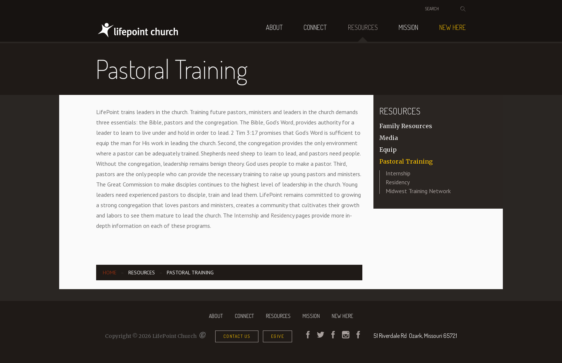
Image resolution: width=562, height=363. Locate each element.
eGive (277, 336)
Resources (363, 27)
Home (109, 272)
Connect (315, 27)
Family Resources (405, 126)
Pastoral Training (406, 161)
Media (388, 137)
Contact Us (236, 336)
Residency (282, 215)
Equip (388, 149)
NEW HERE (452, 27)
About (274, 27)
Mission (408, 27)
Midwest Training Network (418, 191)
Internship (246, 215)
